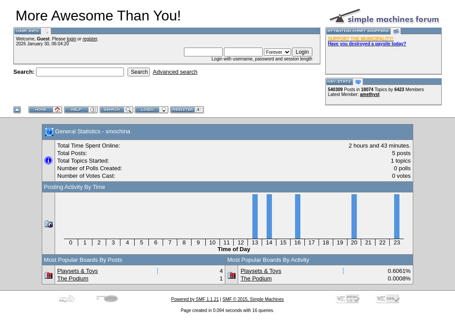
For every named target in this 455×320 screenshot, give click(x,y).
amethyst (369, 94)
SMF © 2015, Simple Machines (253, 299)
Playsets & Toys (77, 271)
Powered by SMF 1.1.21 (195, 299)
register (90, 38)
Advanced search (175, 71)
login (71, 38)
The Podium (72, 278)
